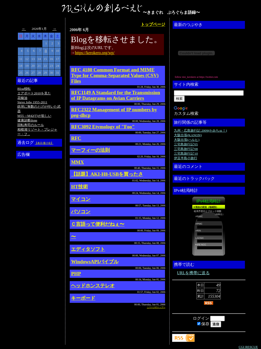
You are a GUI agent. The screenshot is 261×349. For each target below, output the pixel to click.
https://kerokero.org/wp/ (94, 53)
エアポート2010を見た (34, 93)
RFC (76, 138)
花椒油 (22, 98)
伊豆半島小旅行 (185, 158)
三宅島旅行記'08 (186, 149)
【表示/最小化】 (44, 143)
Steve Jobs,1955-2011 (32, 102)
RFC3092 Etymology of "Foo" (103, 126)
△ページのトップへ (156, 307)
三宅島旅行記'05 (186, 144)
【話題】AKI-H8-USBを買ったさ (107, 174)
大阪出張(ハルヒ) (186, 140)
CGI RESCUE (248, 347)
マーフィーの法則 (90, 150)
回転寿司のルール (30, 125)
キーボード (83, 298)
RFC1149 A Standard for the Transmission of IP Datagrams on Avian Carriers (115, 95)
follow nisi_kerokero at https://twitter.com (196, 77)
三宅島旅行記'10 (186, 153)
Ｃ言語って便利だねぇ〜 (97, 224)
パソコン (80, 211)
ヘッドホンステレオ (93, 285)
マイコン (80, 199)
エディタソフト (88, 249)
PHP (76, 273)
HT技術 (79, 186)
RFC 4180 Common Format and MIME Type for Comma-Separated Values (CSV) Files (115, 75)
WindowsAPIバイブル (94, 261)
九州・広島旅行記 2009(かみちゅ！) (200, 130)
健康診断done (27, 120)
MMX (77, 162)
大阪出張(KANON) (188, 135)
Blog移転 (24, 89)
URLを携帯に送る (193, 273)
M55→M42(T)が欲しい (34, 116)
